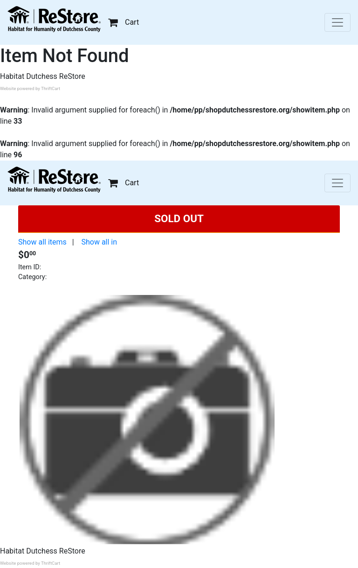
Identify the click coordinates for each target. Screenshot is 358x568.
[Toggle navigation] (337, 22)
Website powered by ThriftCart (30, 88)
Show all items (42, 242)
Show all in (99, 242)
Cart (123, 22)
